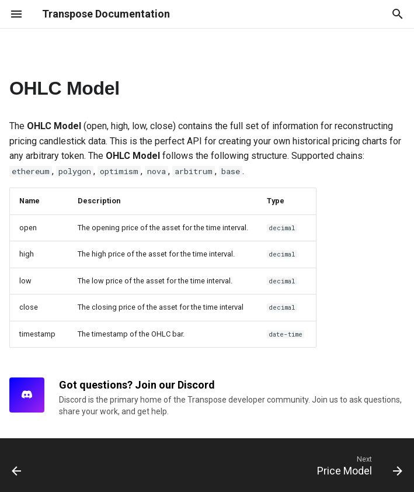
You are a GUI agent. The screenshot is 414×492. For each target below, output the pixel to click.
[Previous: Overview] (17, 465)
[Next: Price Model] (357, 465)
